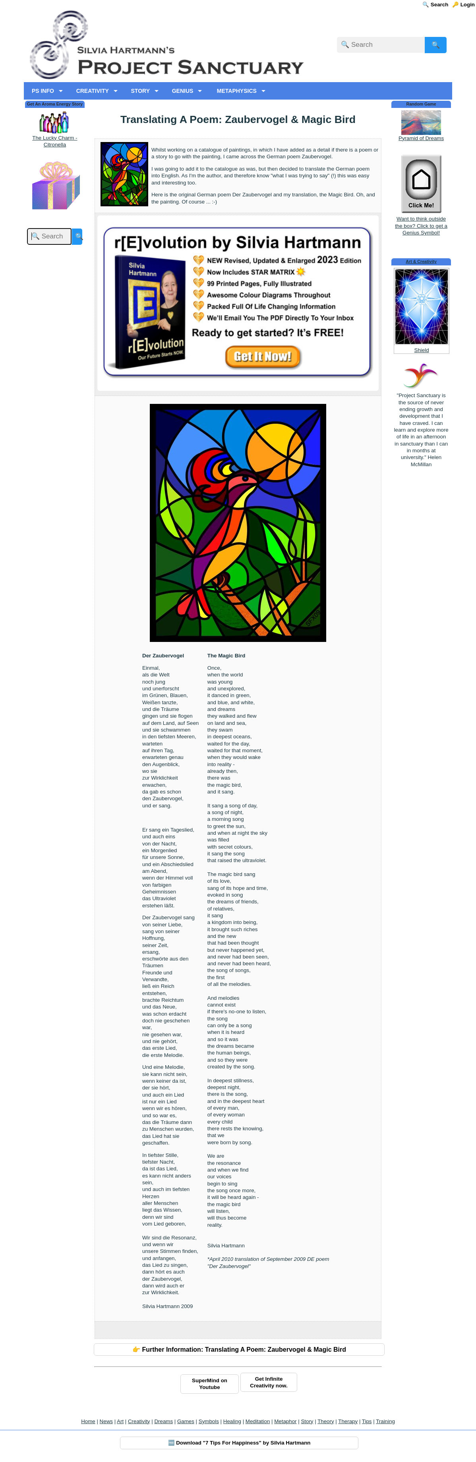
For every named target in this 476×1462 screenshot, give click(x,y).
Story (307, 1421)
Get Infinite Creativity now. (268, 1382)
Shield (421, 350)
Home (88, 1421)
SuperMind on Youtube (209, 1383)
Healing (232, 1421)
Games (185, 1421)
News (106, 1421)
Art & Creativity (421, 261)
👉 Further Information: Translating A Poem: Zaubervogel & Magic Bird (239, 1349)
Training (385, 1421)
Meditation (258, 1421)
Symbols (209, 1421)
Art (120, 1421)
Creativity (139, 1421)
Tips (367, 1421)
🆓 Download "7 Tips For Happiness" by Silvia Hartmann (239, 1443)
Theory (325, 1421)
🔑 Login (463, 5)
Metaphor (285, 1421)
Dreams (163, 1421)
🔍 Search (435, 5)
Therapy (348, 1421)
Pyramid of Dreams (421, 138)
